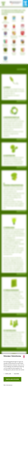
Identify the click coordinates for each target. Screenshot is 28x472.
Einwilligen (8, 373)
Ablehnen (16, 373)
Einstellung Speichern (12, 379)
